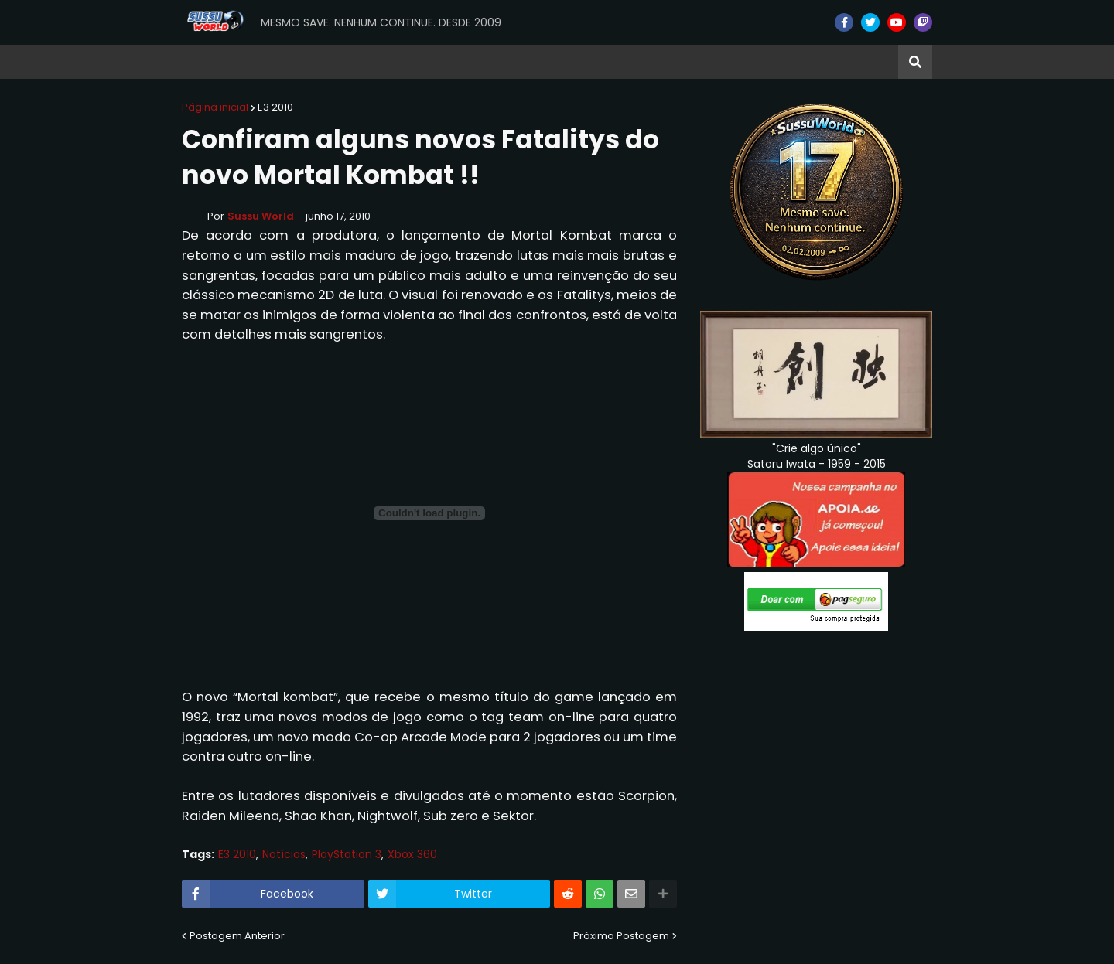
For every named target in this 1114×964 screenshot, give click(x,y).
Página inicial (215, 107)
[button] (915, 62)
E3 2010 (275, 107)
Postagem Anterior (237, 936)
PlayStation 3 (346, 854)
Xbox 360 (412, 854)
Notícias (284, 854)
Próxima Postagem (621, 936)
